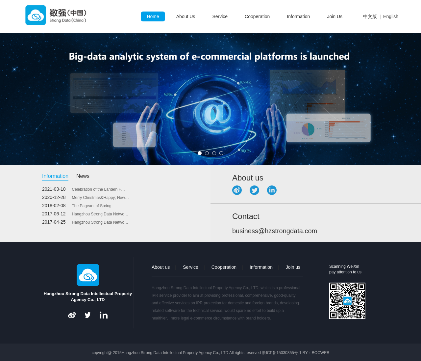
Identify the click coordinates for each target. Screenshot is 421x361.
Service (220, 16)
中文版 (370, 16)
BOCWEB (320, 352)
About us (161, 267)
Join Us (334, 16)
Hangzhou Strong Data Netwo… (100, 214)
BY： (307, 352)
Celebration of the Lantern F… (98, 189)
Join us (293, 267)
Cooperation (257, 16)
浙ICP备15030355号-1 (281, 352)
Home (153, 16)
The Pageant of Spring (91, 206)
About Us (185, 16)
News (82, 176)
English (390, 16)
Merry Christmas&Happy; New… (100, 197)
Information (298, 16)
